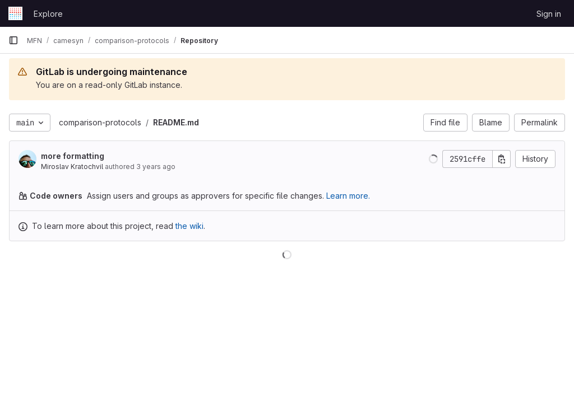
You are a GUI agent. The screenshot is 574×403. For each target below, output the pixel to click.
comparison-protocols (100, 122)
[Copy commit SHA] (502, 159)
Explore (48, 13)
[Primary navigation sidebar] (13, 40)
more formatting (72, 156)
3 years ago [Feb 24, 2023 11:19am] (155, 166)
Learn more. (348, 195)
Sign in (548, 13)
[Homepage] (15, 13)
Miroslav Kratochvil (72, 166)
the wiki (189, 226)
